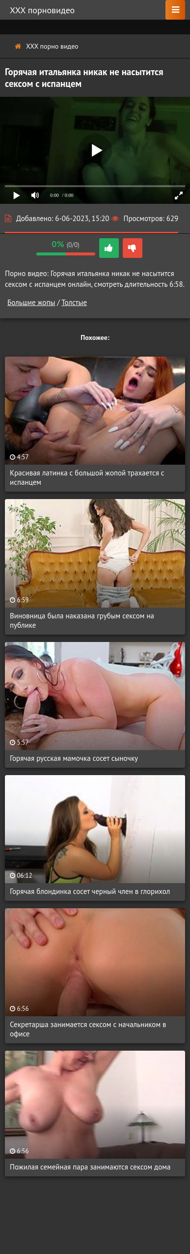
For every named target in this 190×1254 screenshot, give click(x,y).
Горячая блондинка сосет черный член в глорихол (90, 891)
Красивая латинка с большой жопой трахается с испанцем (87, 477)
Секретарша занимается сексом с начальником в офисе (88, 1029)
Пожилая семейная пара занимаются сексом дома (90, 1166)
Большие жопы (31, 302)
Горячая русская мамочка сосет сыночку (74, 758)
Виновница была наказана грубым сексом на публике (82, 620)
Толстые (74, 302)
